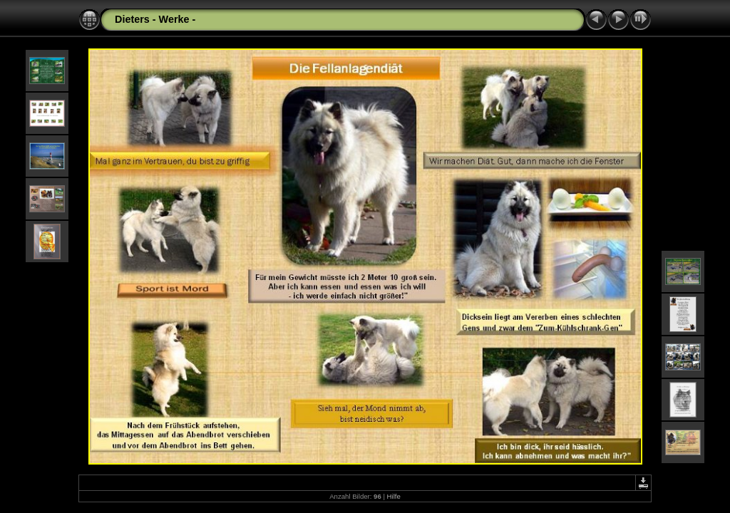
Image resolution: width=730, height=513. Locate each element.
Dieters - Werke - (155, 19)
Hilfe (394, 496)
